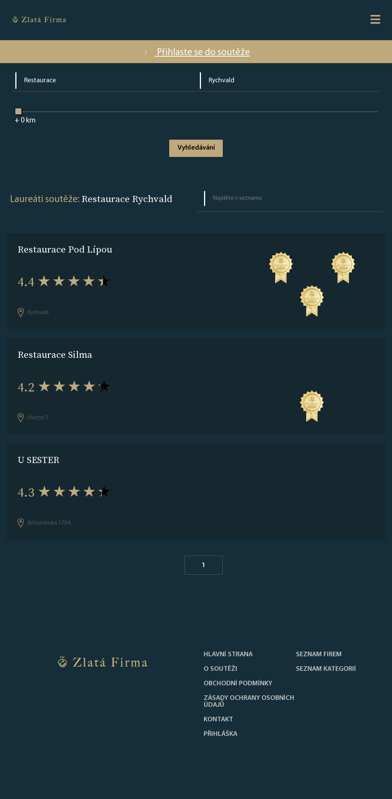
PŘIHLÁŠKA (220, 734)
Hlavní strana (228, 654)
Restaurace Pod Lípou (65, 249)
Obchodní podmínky (238, 683)
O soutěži (220, 669)
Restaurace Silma (55, 354)
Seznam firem (319, 654)
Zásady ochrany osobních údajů (249, 702)
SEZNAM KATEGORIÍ (326, 669)
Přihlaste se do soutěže (196, 52)
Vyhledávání (196, 148)
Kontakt (218, 719)
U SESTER (38, 460)
